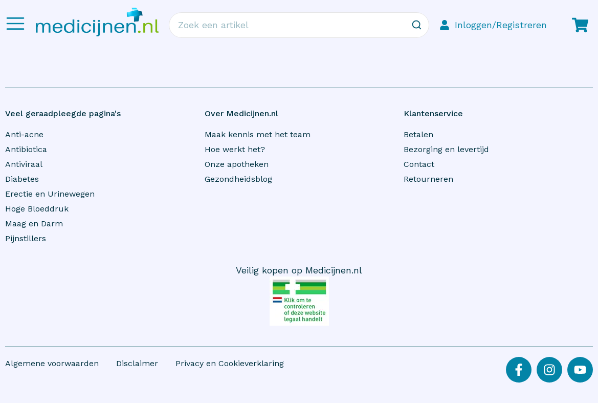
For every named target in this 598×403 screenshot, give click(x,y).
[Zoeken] (416, 25)
